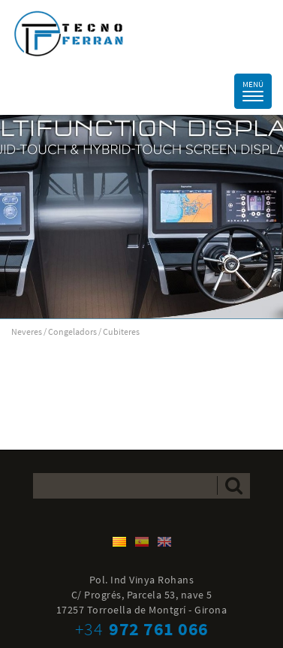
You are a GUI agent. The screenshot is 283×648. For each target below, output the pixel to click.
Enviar (233, 485)
